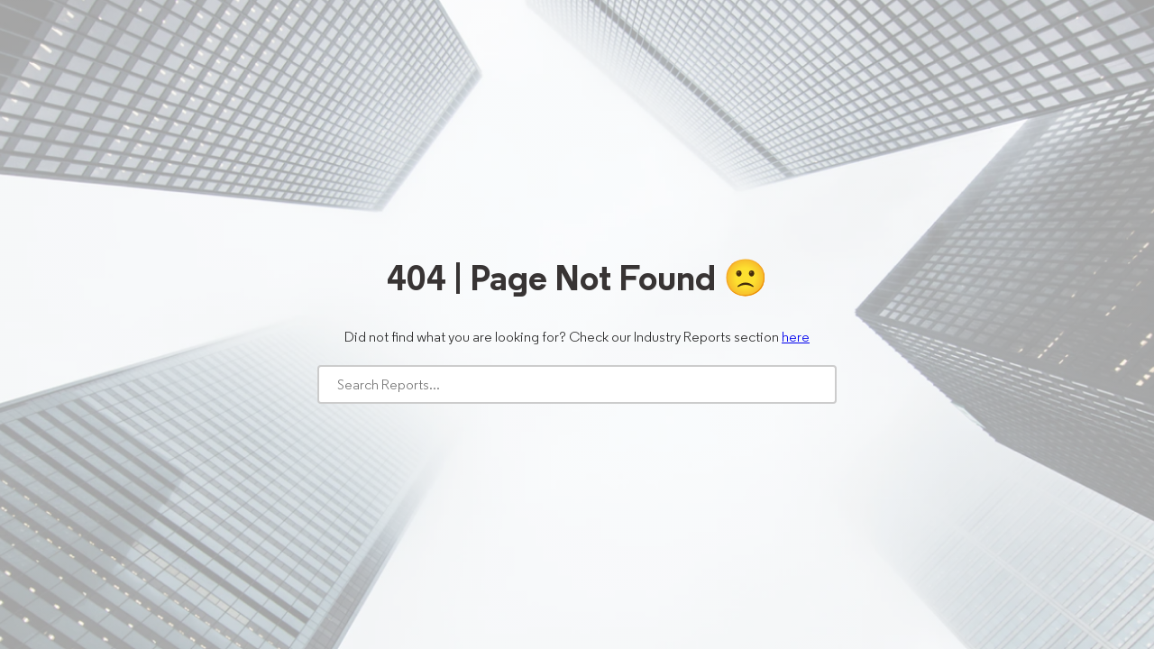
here (796, 336)
